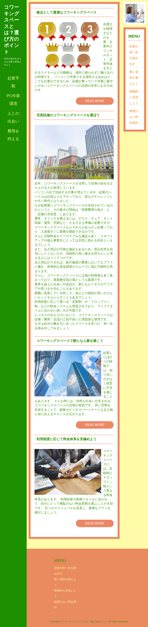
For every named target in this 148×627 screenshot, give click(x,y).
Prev (130, 13)
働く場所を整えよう (133, 77)
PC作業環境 (13, 100)
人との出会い (13, 117)
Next (139, 13)
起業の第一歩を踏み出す (133, 55)
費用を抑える (13, 135)
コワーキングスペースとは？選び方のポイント (11, 29)
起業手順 (13, 82)
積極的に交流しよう (133, 97)
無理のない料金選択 (133, 116)
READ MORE (94, 101)
